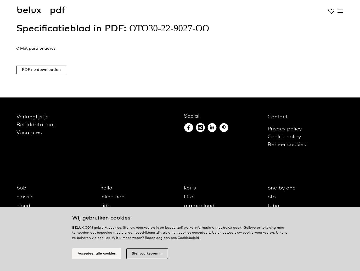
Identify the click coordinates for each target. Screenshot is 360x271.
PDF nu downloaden (41, 70)
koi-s (190, 188)
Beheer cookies (287, 144)
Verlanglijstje (32, 116)
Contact (278, 116)
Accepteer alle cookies (97, 253)
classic (24, 196)
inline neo (112, 196)
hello (106, 188)
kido (105, 205)
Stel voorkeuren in (147, 253)
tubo (273, 205)
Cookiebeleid (188, 238)
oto (272, 196)
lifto (188, 196)
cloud (23, 205)
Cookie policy (284, 136)
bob (21, 188)
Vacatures (29, 132)
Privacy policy (285, 128)
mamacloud (199, 205)
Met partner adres (38, 48)
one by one (282, 188)
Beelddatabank (36, 124)
